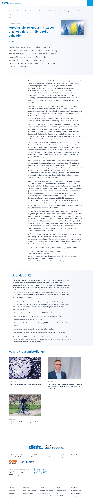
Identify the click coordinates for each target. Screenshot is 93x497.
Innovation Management (46, 491)
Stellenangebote (61, 491)
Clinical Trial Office (45, 493)
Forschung (26, 487)
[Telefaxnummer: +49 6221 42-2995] (41, 471)
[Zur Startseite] (11, 3)
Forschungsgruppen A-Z (29, 493)
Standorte (11, 493)
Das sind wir (12, 491)
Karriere (59, 487)
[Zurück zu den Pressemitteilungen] (17, 16)
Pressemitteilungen (76, 491)
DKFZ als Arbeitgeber (60, 494)
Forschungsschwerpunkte (30, 491)
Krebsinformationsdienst (46, 496)
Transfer (42, 487)
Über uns (11, 487)
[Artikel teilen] (12, 42)
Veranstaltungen (75, 493)
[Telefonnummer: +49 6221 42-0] (41, 469)
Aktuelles (74, 487)
